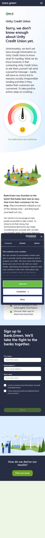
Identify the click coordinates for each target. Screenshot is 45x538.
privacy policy (13, 393)
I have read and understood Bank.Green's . (23, 392)
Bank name (8, 374)
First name (8, 356)
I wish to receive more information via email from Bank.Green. (24, 386)
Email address (10, 365)
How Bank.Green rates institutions (22, 139)
